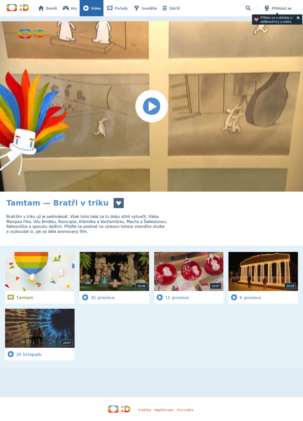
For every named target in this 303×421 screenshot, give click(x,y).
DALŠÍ (170, 8)
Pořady (117, 8)
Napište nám (164, 410)
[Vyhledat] (248, 8)
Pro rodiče (185, 410)
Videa (91, 8)
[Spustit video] (151, 106)
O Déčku (144, 410)
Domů (47, 8)
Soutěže (145, 8)
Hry (69, 8)
